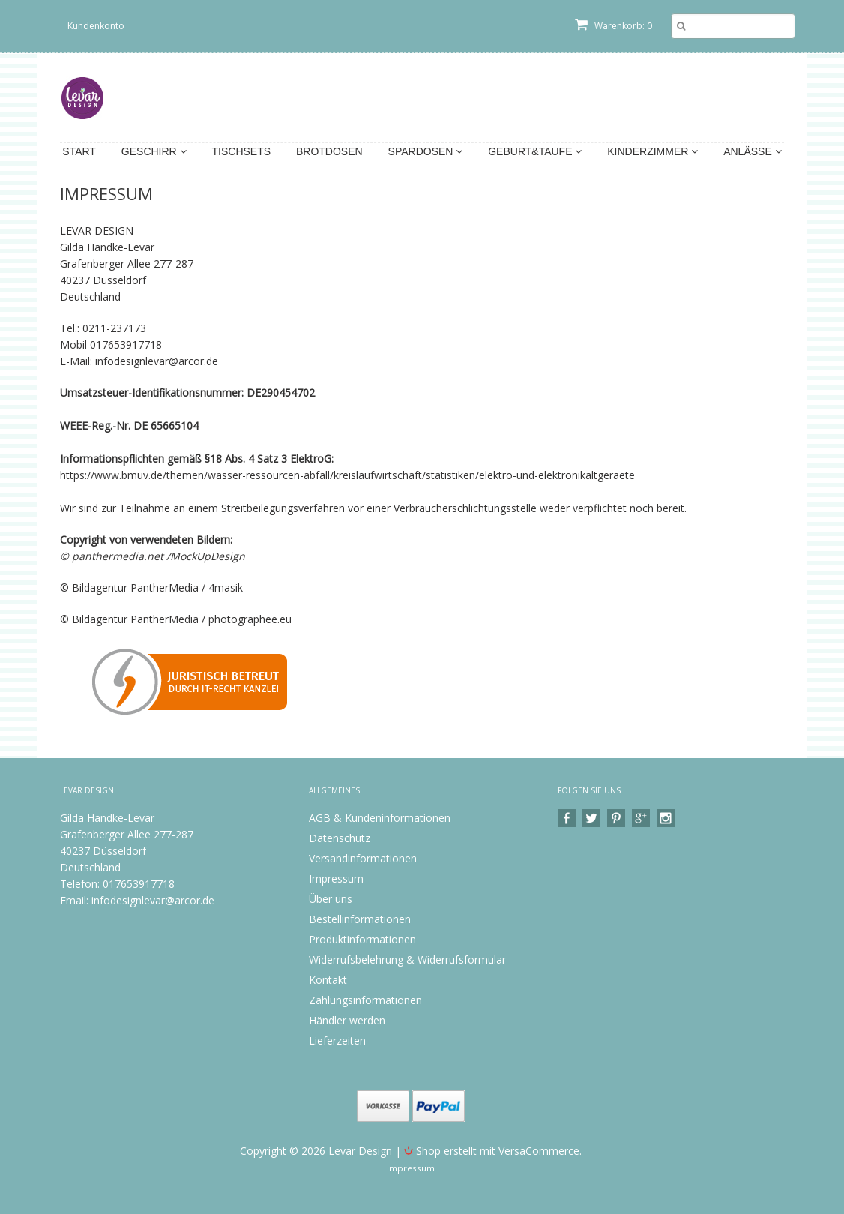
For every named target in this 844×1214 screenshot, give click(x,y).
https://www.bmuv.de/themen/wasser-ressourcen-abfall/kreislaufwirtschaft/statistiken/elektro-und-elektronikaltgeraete (347, 475)
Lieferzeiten (337, 1040)
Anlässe (752, 151)
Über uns (330, 899)
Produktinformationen (362, 939)
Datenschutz (339, 838)
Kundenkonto (95, 25)
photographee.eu (250, 619)
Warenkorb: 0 (613, 25)
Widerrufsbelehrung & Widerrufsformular (407, 959)
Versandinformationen (363, 858)
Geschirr (154, 151)
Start (79, 151)
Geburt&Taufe (535, 151)
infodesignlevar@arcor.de (152, 900)
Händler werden (347, 1020)
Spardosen (425, 151)
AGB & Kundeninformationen (379, 818)
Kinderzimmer (652, 151)
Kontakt (328, 980)
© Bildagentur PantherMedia (131, 619)
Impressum (336, 878)
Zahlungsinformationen (365, 1000)
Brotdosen (329, 151)
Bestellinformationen (360, 919)
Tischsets (241, 151)
